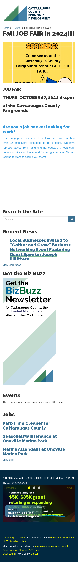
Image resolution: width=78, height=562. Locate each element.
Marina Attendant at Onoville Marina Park (34, 451)
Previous (11, 488)
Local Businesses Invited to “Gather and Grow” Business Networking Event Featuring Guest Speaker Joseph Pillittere (40, 250)
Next (69, 488)
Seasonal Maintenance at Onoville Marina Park (30, 438)
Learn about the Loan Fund (39, 487)
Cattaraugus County (14, 537)
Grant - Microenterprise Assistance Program (23, 513)
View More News (12, 265)
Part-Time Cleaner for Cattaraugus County (26, 425)
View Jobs (8, 459)
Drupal (34, 553)
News (17, 28)
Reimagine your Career (34, 487)
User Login (9, 553)
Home (6, 28)
